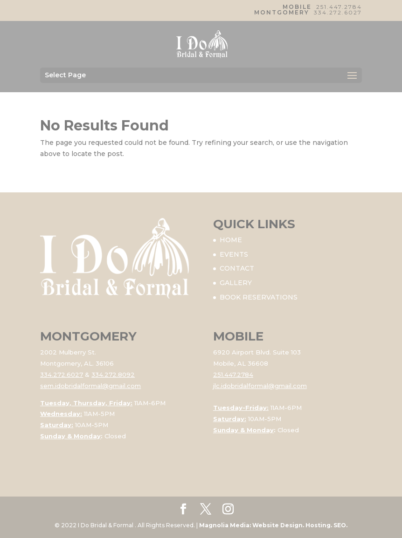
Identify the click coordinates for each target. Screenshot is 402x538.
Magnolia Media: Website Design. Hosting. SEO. (273, 525)
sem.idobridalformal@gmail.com (90, 385)
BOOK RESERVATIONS (259, 297)
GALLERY (236, 283)
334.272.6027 (338, 12)
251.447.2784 (339, 6)
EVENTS (234, 254)
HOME (231, 240)
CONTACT (237, 268)
